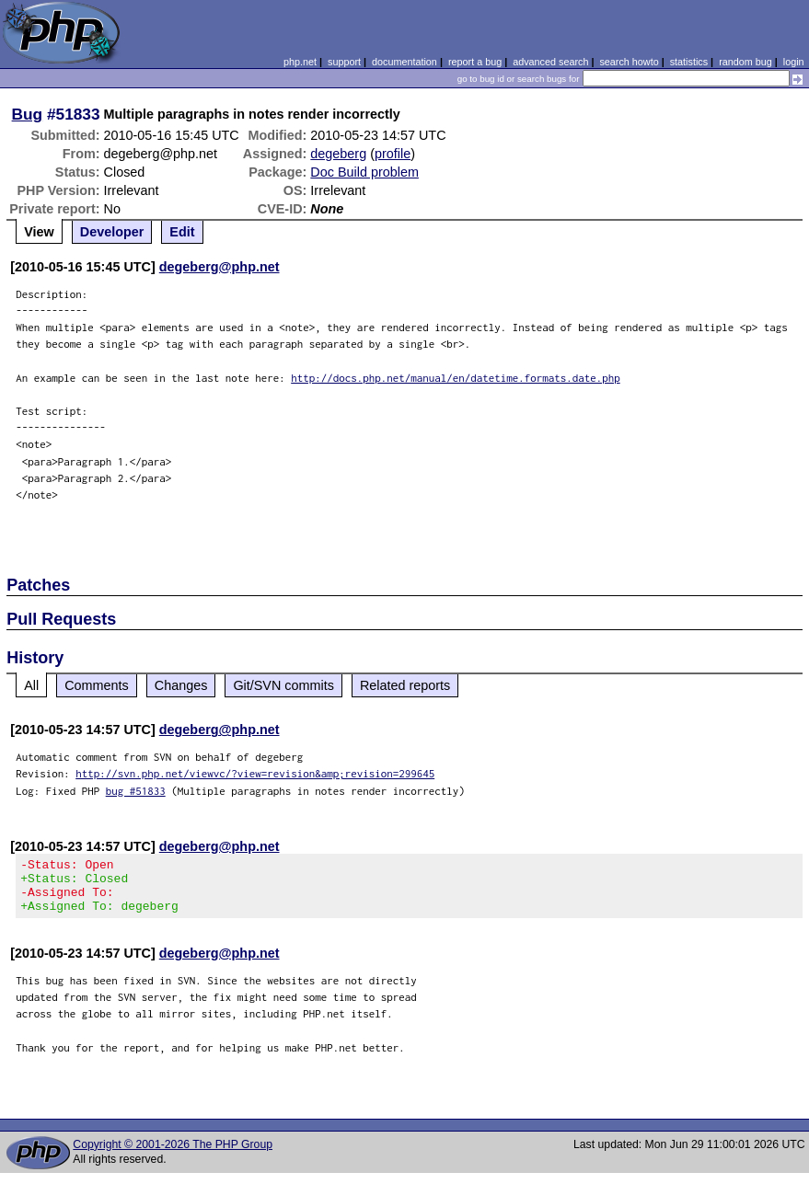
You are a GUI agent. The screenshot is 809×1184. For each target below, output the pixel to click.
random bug (745, 61)
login (793, 61)
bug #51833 (136, 791)
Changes (181, 685)
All (31, 685)
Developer (112, 231)
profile (392, 153)
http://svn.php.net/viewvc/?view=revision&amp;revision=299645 (254, 773)
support (344, 61)
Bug (27, 114)
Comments (96, 685)
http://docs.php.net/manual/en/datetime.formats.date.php (455, 378)
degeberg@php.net (219, 266)
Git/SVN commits (283, 685)
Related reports (405, 685)
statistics (689, 61)
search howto (628, 61)
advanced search (550, 61)
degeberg (338, 153)
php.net (300, 61)
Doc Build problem (364, 172)
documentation (404, 61)
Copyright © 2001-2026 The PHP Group (172, 1155)
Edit (181, 231)
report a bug (475, 61)
